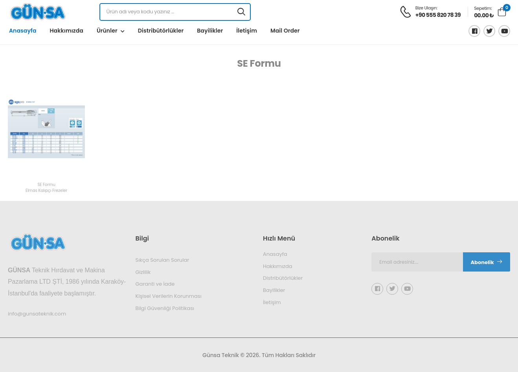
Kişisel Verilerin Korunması (169, 296)
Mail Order (285, 31)
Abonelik (487, 262)
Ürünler (107, 31)
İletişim (246, 31)
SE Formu (46, 185)
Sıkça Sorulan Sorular (162, 260)
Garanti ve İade (155, 284)
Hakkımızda (66, 31)
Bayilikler (210, 31)
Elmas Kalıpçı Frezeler (46, 191)
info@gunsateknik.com (37, 313)
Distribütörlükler (161, 31)
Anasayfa (22, 31)
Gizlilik (143, 271)
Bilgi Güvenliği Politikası (165, 308)
